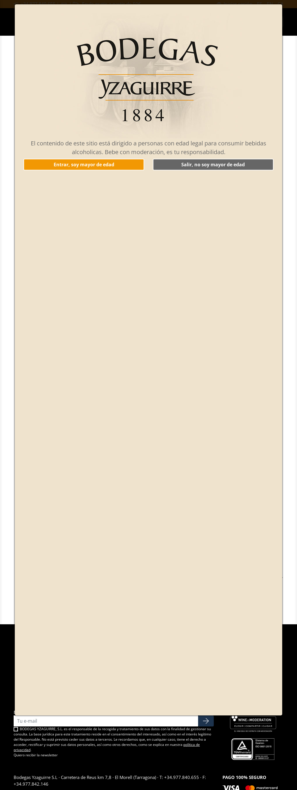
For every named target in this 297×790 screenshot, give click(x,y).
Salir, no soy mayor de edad (213, 164)
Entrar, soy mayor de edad (84, 164)
